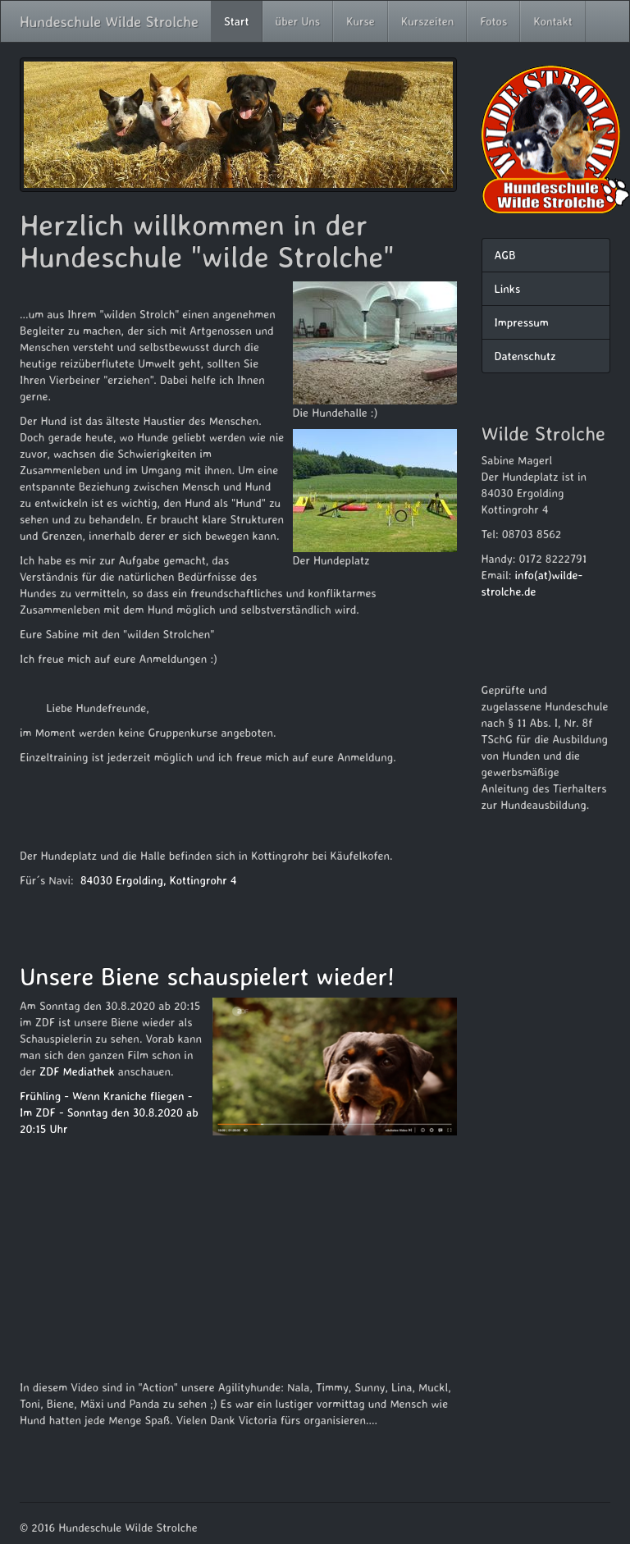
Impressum (522, 322)
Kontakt (553, 21)
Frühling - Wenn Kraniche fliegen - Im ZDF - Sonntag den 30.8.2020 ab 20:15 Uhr (109, 1112)
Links (508, 288)
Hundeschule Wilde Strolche (109, 21)
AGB (505, 255)
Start (236, 21)
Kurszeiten (427, 21)
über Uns (298, 21)
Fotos (493, 21)
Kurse (360, 21)
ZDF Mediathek (77, 1071)
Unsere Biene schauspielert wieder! (207, 976)
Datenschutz (525, 356)
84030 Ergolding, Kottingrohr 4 (158, 880)
